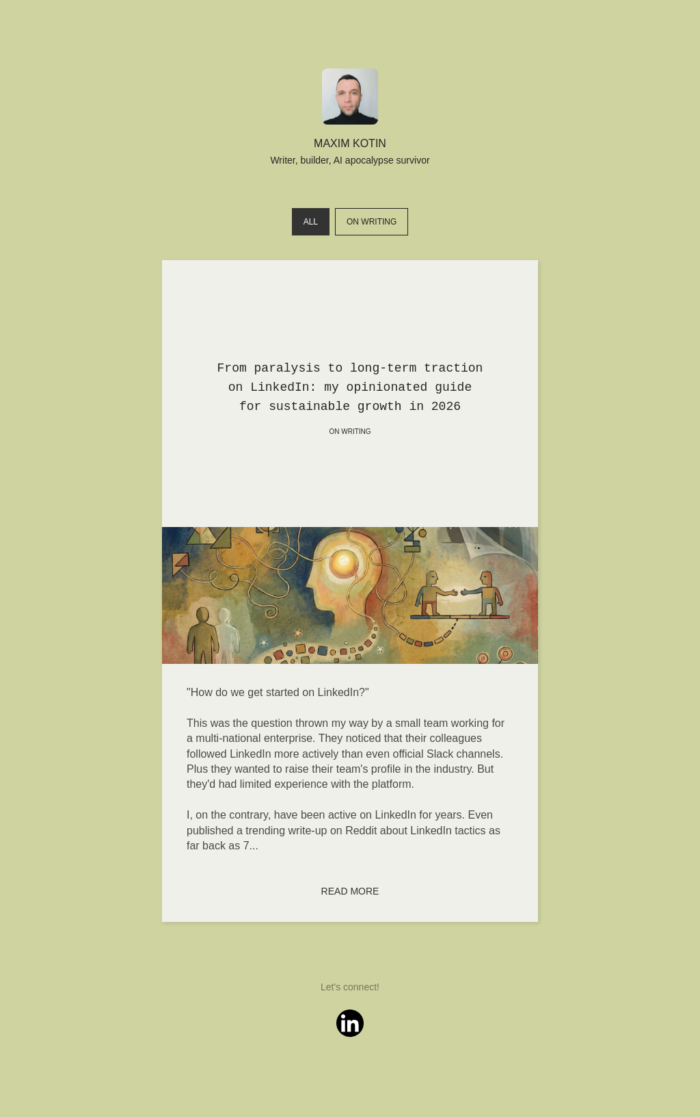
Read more (350, 891)
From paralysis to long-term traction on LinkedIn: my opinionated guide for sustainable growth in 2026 (350, 387)
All (311, 222)
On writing (371, 222)
